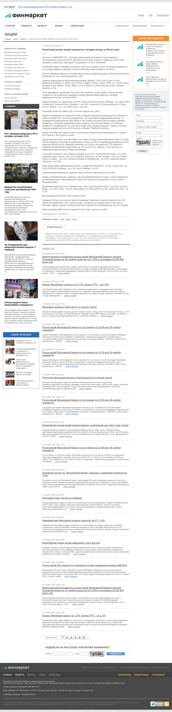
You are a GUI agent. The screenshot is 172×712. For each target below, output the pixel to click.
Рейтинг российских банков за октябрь (24, 373)
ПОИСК (141, 15)
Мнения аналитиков (12, 101)
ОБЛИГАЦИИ (77, 26)
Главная (8, 39)
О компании (157, 26)
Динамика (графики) (12, 89)
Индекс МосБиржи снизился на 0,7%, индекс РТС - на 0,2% (75, 284)
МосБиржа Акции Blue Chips (15, 52)
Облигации (55, 674)
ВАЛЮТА (42, 26)
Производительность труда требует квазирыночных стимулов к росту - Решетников (154, 66)
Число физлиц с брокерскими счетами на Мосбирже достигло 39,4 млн (156, 80)
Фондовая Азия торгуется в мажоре (62, 498)
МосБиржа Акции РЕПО (14, 64)
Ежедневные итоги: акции (14, 76)
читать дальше (63, 273)
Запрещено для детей (160, 667)
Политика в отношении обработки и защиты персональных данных (29, 681)
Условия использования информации (134, 667)
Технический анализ (12, 86)
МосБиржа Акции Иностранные (17, 55)
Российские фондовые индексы (17, 70)
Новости (23, 39)
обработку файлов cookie (115, 683)
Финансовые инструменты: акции (17, 73)
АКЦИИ (58, 26)
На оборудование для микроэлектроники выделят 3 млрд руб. (20, 247)
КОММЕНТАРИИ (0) (54, 227)
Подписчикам (140, 26)
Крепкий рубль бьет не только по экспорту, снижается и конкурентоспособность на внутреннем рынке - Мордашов (156, 49)
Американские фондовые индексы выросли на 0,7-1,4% (73, 520)
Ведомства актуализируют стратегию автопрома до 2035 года (20, 189)
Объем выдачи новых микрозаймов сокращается (19, 303)
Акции (15, 39)
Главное (7, 674)
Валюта (32, 674)
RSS (151, 15)
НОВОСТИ (26, 26)
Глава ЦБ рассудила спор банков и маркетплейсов (24, 383)
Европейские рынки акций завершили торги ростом (71, 543)
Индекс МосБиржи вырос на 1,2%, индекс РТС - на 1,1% (73, 615)
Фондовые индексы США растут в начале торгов (69, 307)
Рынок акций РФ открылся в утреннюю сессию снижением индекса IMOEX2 (84, 565)
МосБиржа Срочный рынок (15, 67)
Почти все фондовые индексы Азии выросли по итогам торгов (77, 377)
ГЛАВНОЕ (10, 26)
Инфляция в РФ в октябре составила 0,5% (26, 342)
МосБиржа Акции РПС (13, 61)
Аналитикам (122, 26)
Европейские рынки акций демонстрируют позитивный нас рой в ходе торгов (85, 425)
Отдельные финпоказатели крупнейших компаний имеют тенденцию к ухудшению (25, 364)
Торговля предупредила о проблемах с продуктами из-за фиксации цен (26, 352)
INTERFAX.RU (163, 15)
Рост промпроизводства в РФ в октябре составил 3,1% (45, 7)
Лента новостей (11, 98)
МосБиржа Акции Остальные (16, 58)
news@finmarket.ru (28, 694)
